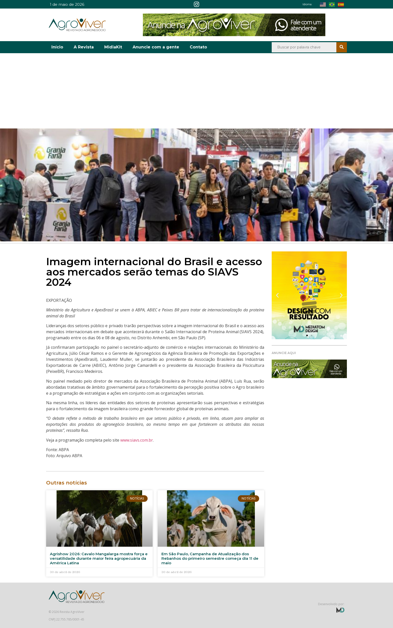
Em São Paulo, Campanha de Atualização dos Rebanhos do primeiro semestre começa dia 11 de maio (209, 558)
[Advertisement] (196, 91)
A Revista (84, 47)
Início (57, 47)
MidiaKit (113, 47)
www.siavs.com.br (136, 440)
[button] (277, 295)
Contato (198, 47)
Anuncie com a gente (156, 47)
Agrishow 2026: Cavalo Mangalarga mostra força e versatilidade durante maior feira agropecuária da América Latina (99, 558)
